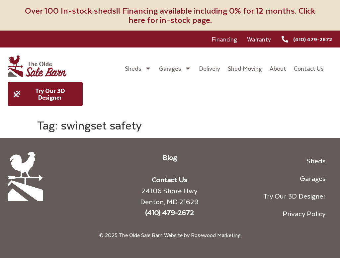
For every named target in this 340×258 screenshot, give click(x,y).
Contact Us (309, 68)
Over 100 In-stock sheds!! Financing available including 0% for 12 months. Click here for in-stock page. (170, 15)
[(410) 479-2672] (285, 39)
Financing (224, 39)
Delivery (209, 68)
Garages (175, 68)
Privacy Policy (304, 213)
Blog (169, 157)
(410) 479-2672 (312, 39)
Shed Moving (245, 68)
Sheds (138, 68)
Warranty (259, 39)
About (278, 68)
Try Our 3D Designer (294, 195)
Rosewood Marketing (216, 235)
